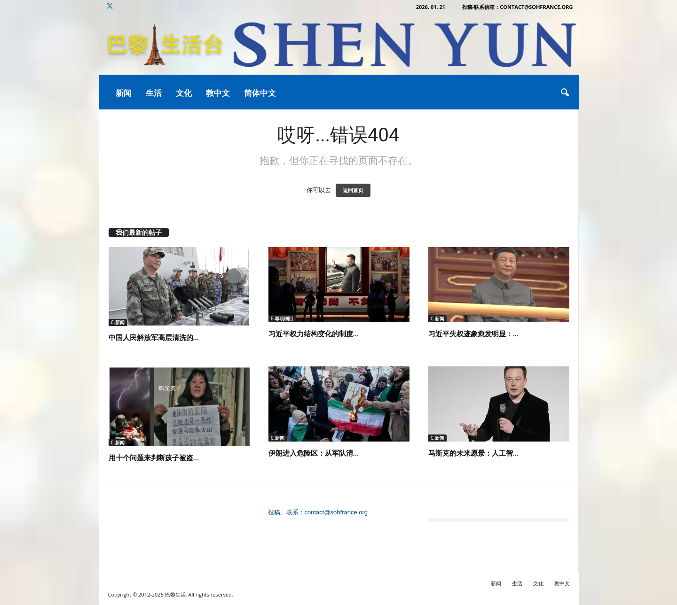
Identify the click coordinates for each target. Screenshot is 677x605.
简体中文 (260, 92)
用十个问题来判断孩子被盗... (154, 457)
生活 (154, 92)
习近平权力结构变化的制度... (313, 333)
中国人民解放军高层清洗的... (154, 337)
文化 (184, 92)
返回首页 (353, 190)
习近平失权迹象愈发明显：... (473, 333)
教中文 (218, 92)
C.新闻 (118, 322)
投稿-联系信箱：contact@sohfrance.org (517, 6)
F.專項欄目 (282, 318)
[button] (564, 93)
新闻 (124, 92)
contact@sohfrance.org (336, 512)
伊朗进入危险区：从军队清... (313, 453)
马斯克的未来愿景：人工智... (473, 453)
